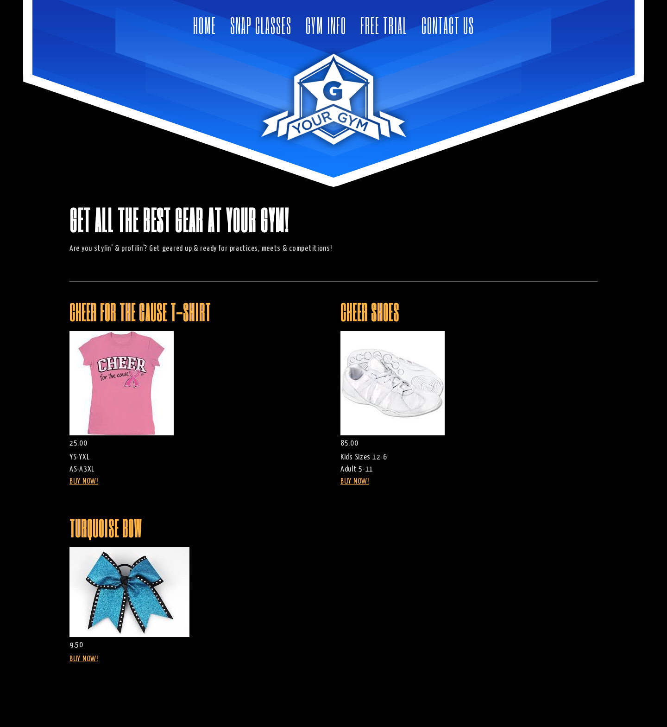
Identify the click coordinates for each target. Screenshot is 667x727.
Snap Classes (261, 25)
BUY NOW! (83, 481)
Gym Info (326, 25)
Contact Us (448, 25)
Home (204, 25)
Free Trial (384, 25)
